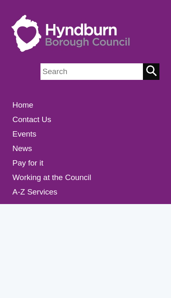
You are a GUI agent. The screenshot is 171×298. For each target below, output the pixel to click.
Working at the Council (51, 177)
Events (24, 134)
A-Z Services (34, 191)
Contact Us (31, 119)
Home (22, 105)
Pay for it (27, 163)
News (22, 148)
